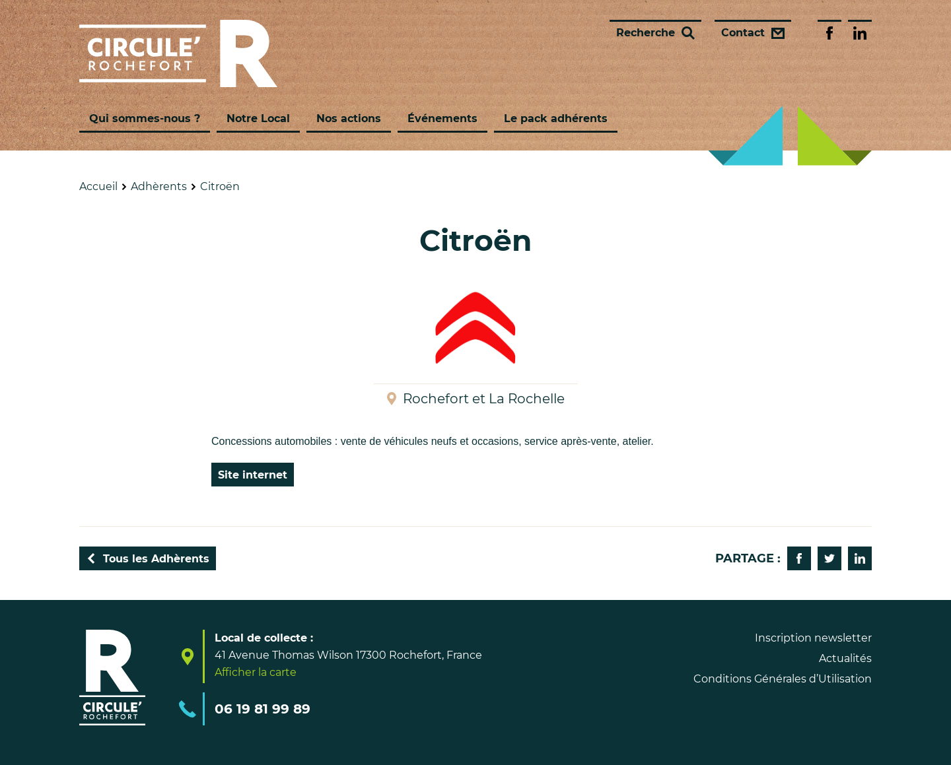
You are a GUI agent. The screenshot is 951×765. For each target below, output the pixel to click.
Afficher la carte (256, 673)
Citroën (220, 186)
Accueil (98, 186)
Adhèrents (159, 186)
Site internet (252, 475)
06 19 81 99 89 (262, 709)
